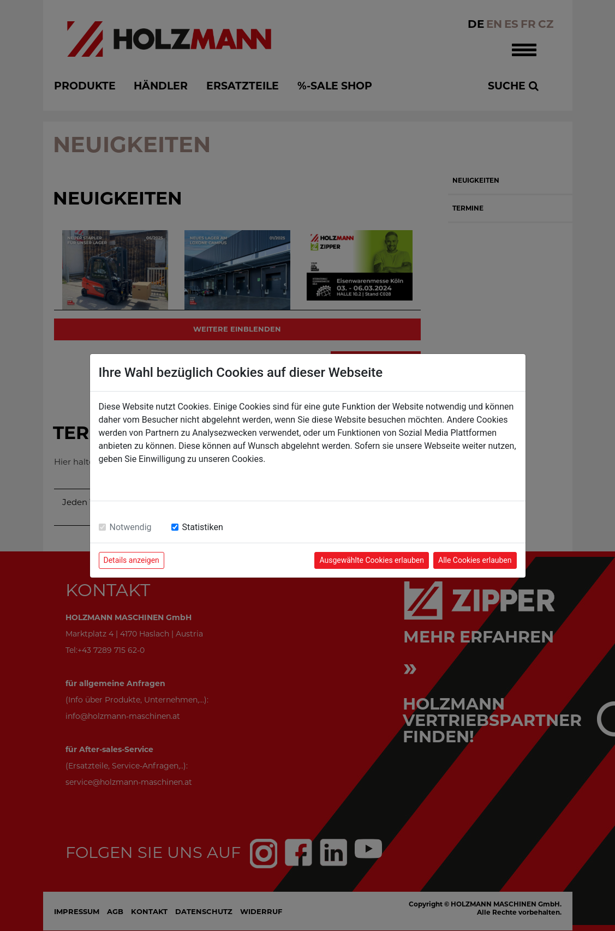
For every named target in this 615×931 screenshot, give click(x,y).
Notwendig (131, 527)
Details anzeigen (131, 560)
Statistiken (202, 527)
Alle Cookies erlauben (474, 560)
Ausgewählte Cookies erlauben (371, 560)
